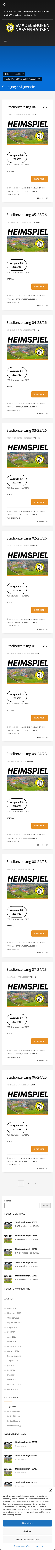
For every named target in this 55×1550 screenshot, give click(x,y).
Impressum (38, 1546)
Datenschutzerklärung (23, 1546)
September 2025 (14, 1322)
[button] (50, 1490)
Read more (39, 178)
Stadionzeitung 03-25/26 (27, 430)
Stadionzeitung (13, 194)
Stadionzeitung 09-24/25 (27, 753)
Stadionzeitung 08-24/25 (27, 861)
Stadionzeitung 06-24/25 (27, 1077)
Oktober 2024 (13, 1351)
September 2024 (14, 1356)
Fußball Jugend (29, 191)
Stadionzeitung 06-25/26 (27, 106)
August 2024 (12, 1360)
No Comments (42, 198)
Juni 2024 (11, 1370)
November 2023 (14, 1384)
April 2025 (11, 1336)
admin (33, 114)
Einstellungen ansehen (27, 1539)
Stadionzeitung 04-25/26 (27, 322)
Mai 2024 (11, 1375)
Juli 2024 (10, 1365)
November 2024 (14, 1346)
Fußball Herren (14, 191)
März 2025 (11, 1341)
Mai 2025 (11, 1332)
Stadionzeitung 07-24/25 (27, 969)
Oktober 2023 (13, 1389)
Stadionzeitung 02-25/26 (27, 538)
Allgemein (25, 188)
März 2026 (11, 1308)
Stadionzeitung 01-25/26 (27, 645)
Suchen (8, 1200)
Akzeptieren (27, 1523)
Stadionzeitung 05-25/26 (27, 214)
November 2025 (14, 1313)
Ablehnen (27, 1531)
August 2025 (12, 1327)
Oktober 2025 (13, 1317)
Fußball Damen (38, 188)
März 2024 (11, 1379)
